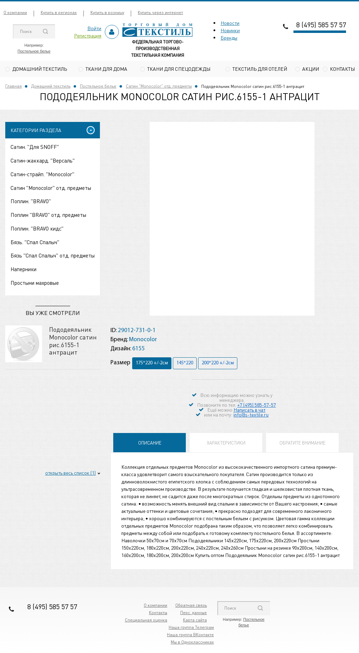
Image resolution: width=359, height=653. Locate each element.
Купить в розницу (107, 12)
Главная (13, 87)
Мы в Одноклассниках (192, 643)
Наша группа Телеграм (191, 628)
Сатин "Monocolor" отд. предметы (159, 87)
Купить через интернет (160, 12)
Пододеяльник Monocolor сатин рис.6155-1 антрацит (73, 341)
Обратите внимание (302, 444)
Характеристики (226, 444)
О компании (15, 12)
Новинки (230, 30)
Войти (94, 28)
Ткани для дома (106, 69)
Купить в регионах (59, 12)
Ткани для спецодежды (178, 69)
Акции (310, 69)
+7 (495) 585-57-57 (256, 406)
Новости (230, 23)
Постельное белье (34, 51)
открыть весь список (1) (70, 473)
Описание (149, 444)
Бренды (229, 37)
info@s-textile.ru (251, 415)
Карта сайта (195, 621)
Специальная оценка (146, 621)
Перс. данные (193, 613)
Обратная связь (191, 606)
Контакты (342, 69)
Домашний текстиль (39, 69)
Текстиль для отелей (259, 69)
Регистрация (87, 35)
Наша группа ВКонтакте (190, 635)
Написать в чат (249, 410)
